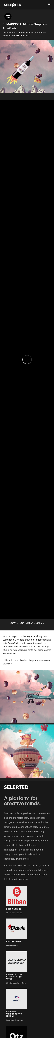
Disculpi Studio (9, 28)
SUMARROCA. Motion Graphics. (27, 623)
